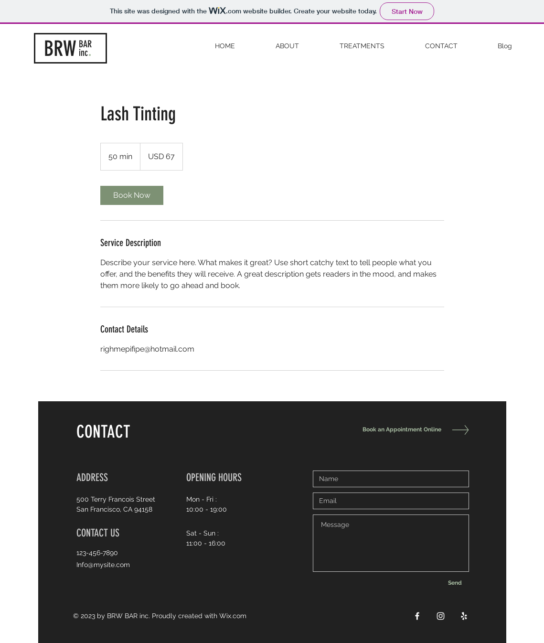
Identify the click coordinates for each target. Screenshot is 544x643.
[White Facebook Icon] (417, 616)
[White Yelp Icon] (464, 616)
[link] (131, 195)
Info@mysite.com (103, 564)
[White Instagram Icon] (441, 616)
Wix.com (232, 616)
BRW (60, 48)
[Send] (455, 582)
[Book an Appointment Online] (399, 429)
